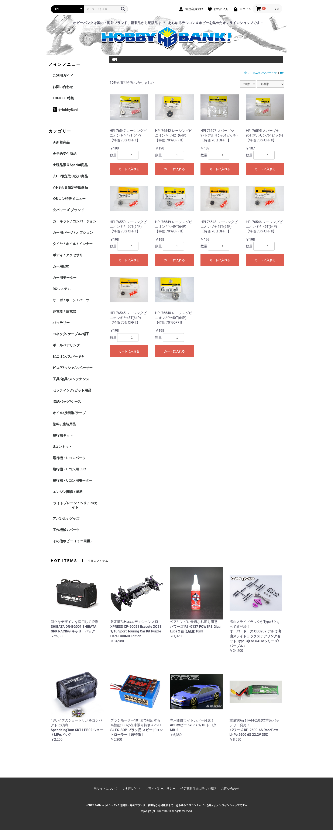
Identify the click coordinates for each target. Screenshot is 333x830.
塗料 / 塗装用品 (64, 424)
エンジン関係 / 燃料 (68, 492)
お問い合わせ (63, 87)
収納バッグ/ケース (67, 402)
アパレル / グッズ (66, 519)
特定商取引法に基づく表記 (198, 788)
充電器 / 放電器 (64, 311)
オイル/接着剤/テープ (69, 413)
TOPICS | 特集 (63, 98)
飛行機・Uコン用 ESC (69, 469)
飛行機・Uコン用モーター (72, 480)
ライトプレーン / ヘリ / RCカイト (75, 505)
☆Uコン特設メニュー (69, 199)
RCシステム (62, 289)
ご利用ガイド (63, 76)
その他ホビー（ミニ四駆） (73, 541)
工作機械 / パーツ (66, 530)
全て (246, 72)
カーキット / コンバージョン (74, 221)
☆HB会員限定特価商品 (70, 187)
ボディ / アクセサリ (68, 255)
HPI (282, 72)
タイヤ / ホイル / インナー (73, 244)
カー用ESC (61, 266)
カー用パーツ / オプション (73, 233)
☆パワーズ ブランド (68, 210)
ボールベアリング (66, 345)
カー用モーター (64, 278)
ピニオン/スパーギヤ (69, 356)
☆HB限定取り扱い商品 (70, 176)
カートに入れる (129, 169)
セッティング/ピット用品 (72, 390)
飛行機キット (63, 435)
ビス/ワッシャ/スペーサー (73, 368)
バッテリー (61, 323)
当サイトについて (106, 788)
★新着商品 (61, 142)
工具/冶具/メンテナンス (71, 379)
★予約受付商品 (64, 154)
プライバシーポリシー (160, 788)
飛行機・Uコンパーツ (69, 458)
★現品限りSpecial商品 (70, 165)
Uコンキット (62, 447)
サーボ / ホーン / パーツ (71, 300)
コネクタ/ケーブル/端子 (71, 334)
